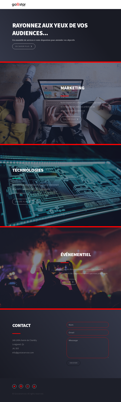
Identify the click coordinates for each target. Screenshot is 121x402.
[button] (23, 46)
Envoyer (73, 363)
